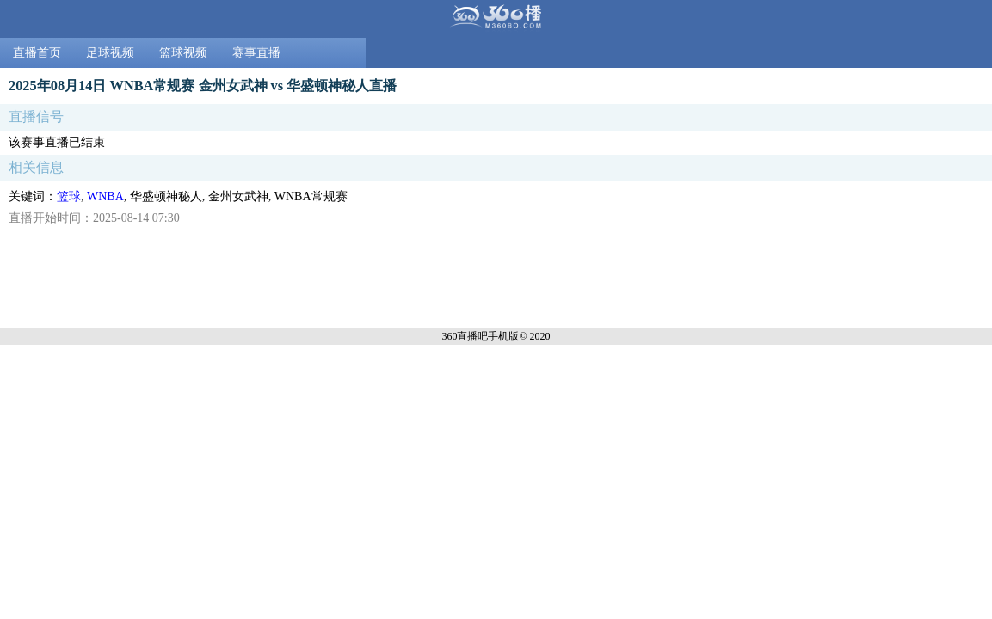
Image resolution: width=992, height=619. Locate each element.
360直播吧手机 (474, 336)
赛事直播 (256, 52)
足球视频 (110, 52)
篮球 (69, 196)
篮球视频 (183, 52)
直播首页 (37, 52)
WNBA (105, 196)
